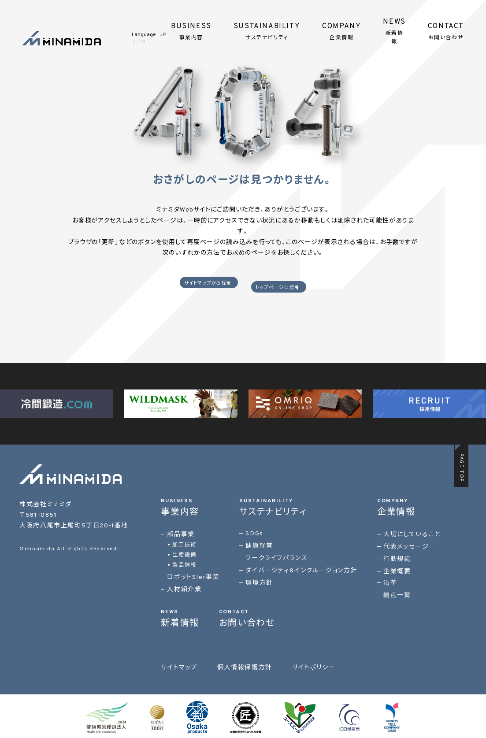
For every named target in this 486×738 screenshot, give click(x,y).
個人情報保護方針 (244, 665)
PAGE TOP (461, 465)
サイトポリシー (313, 665)
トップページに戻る (290, 286)
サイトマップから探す (196, 286)
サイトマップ (179, 665)
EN (141, 41)
